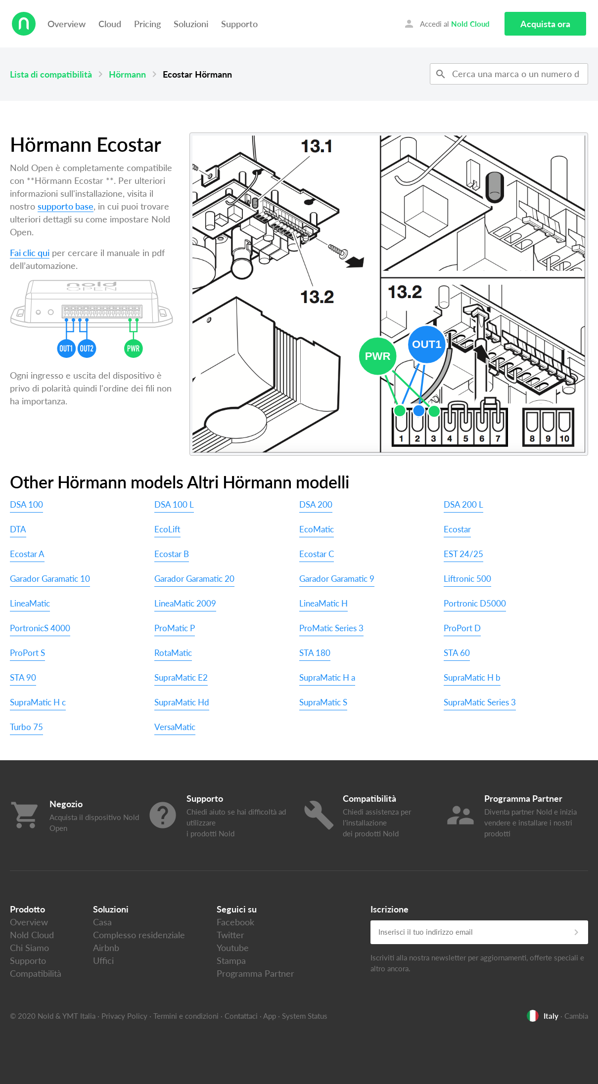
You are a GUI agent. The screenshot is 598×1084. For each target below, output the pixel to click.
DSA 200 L (463, 504)
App (269, 1015)
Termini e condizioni (186, 1015)
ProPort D (462, 628)
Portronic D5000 (475, 603)
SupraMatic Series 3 (480, 702)
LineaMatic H (323, 603)
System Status (304, 1015)
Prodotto (27, 909)
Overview (66, 23)
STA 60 (457, 653)
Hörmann (127, 74)
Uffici (103, 960)
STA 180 (314, 653)
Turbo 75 (26, 727)
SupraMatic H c (38, 702)
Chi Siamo (29, 947)
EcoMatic (316, 529)
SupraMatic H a (327, 677)
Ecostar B (171, 554)
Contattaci (241, 1015)
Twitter (230, 934)
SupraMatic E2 (181, 677)
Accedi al (446, 24)
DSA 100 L (174, 504)
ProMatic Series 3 (331, 628)
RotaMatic (173, 653)
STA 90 (23, 677)
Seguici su (237, 909)
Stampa (231, 960)
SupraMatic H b (472, 677)
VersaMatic (174, 727)
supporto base (65, 206)
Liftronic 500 (467, 578)
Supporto (239, 23)
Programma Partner (255, 973)
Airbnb (106, 947)
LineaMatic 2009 (185, 603)
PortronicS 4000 (40, 628)
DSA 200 (315, 504)
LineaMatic (30, 603)
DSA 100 (26, 504)
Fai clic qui (29, 252)
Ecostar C (316, 554)
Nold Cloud (32, 934)
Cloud (109, 23)
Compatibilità (35, 973)
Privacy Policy (124, 1015)
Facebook (235, 921)
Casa (102, 921)
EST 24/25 (463, 554)
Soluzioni (191, 23)
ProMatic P (174, 628)
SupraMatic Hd (181, 702)
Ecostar (457, 529)
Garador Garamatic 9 (336, 578)
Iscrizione (389, 909)
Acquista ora (545, 23)
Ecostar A (27, 554)
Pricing (147, 23)
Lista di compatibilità (51, 74)
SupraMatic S (323, 702)
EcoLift (167, 529)
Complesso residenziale (139, 934)
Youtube (233, 947)
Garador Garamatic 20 (194, 578)
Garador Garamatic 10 (50, 578)
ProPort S (27, 653)
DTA (18, 529)
